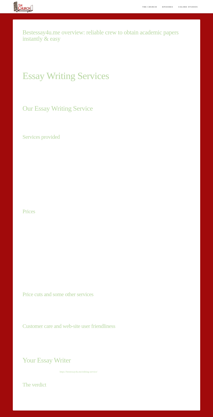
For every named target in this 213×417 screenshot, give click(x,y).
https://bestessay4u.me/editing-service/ (78, 371)
